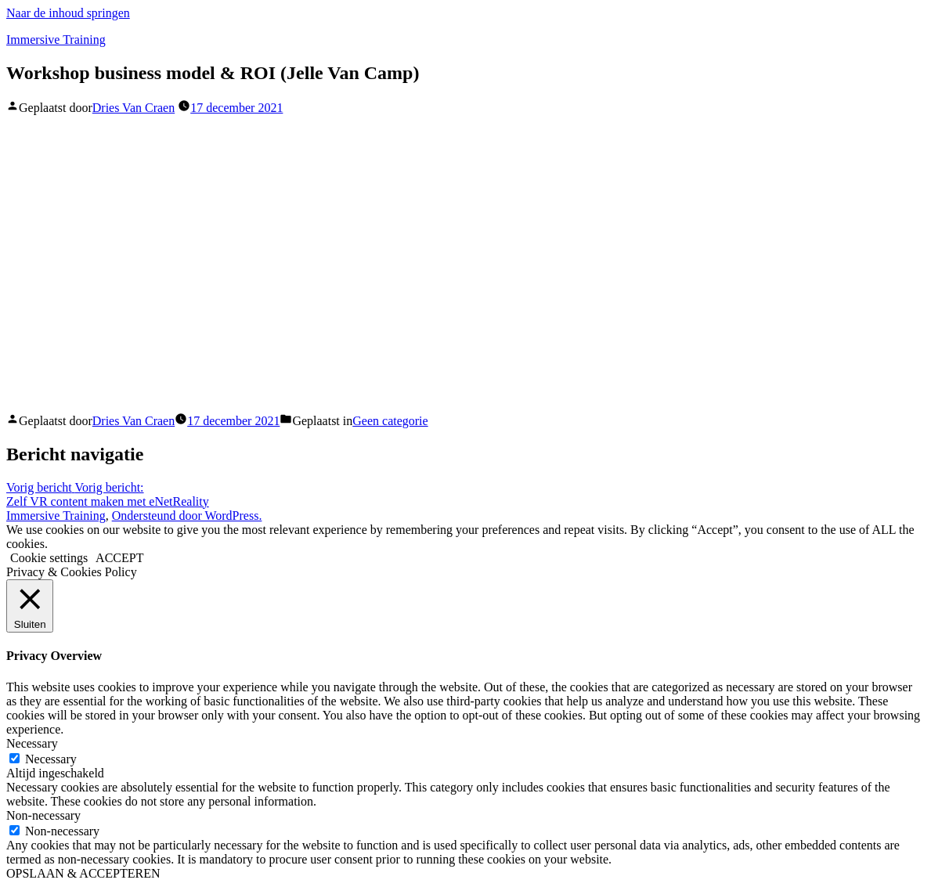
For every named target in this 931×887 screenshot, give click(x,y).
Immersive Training (56, 39)
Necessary (51, 759)
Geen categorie (390, 420)
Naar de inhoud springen (68, 13)
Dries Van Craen (133, 107)
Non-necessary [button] (43, 815)
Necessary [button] (32, 743)
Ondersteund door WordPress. (187, 515)
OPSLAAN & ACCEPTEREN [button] (83, 873)
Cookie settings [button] (49, 557)
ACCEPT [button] (119, 557)
